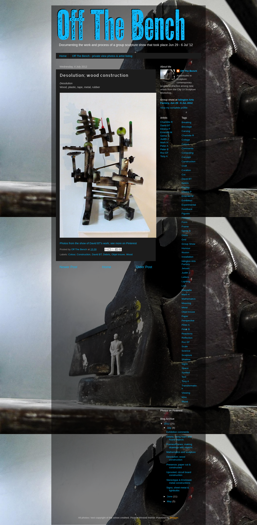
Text (184, 377)
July (169, 427)
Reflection (187, 337)
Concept (186, 157)
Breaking (186, 122)
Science (186, 350)
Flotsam (186, 217)
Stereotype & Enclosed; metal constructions (179, 481)
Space (185, 368)
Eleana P (165, 129)
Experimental (189, 204)
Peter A (164, 146)
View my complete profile (173, 107)
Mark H (164, 142)
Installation (187, 256)
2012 (167, 423)
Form (184, 222)
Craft (184, 165)
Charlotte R (166, 122)
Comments (187, 148)
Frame (185, 226)
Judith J (164, 139)
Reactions (187, 333)
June (170, 496)
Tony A (164, 156)
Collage (186, 139)
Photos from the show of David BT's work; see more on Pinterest (98, 243)
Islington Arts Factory (189, 262)
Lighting (186, 281)
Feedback (187, 209)
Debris (106, 254)
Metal (185, 307)
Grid (184, 239)
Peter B (164, 149)
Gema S (164, 135)
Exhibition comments (177, 432)
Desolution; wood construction (175, 458)
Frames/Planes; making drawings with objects (179, 446)
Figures (186, 213)
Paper (185, 316)
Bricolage (187, 126)
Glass (185, 235)
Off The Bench (188, 71)
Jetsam (186, 268)
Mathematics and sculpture (181, 452)
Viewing (186, 392)
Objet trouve (118, 254)
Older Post (144, 267)
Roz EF (164, 152)
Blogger (174, 517)
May (169, 501)
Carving (186, 131)
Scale (185, 346)
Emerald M (166, 132)
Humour (186, 248)
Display (186, 187)
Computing (187, 152)
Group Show (188, 244)
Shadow (186, 359)
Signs (185, 363)
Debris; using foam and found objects (179, 438)
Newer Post (68, 267)
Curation (186, 170)
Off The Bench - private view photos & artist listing (102, 55)
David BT (97, 254)
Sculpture (187, 355)
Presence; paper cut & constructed (178, 466)
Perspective (188, 320)
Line (184, 285)
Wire (184, 397)
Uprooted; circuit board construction (178, 473)
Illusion (185, 252)
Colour (71, 254)
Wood (129, 254)
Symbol (186, 372)
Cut (183, 174)
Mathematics (189, 298)
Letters (185, 277)
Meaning (186, 303)
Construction (84, 254)
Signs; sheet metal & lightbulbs (177, 489)
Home (63, 55)
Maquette (187, 290)
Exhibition (187, 200)
